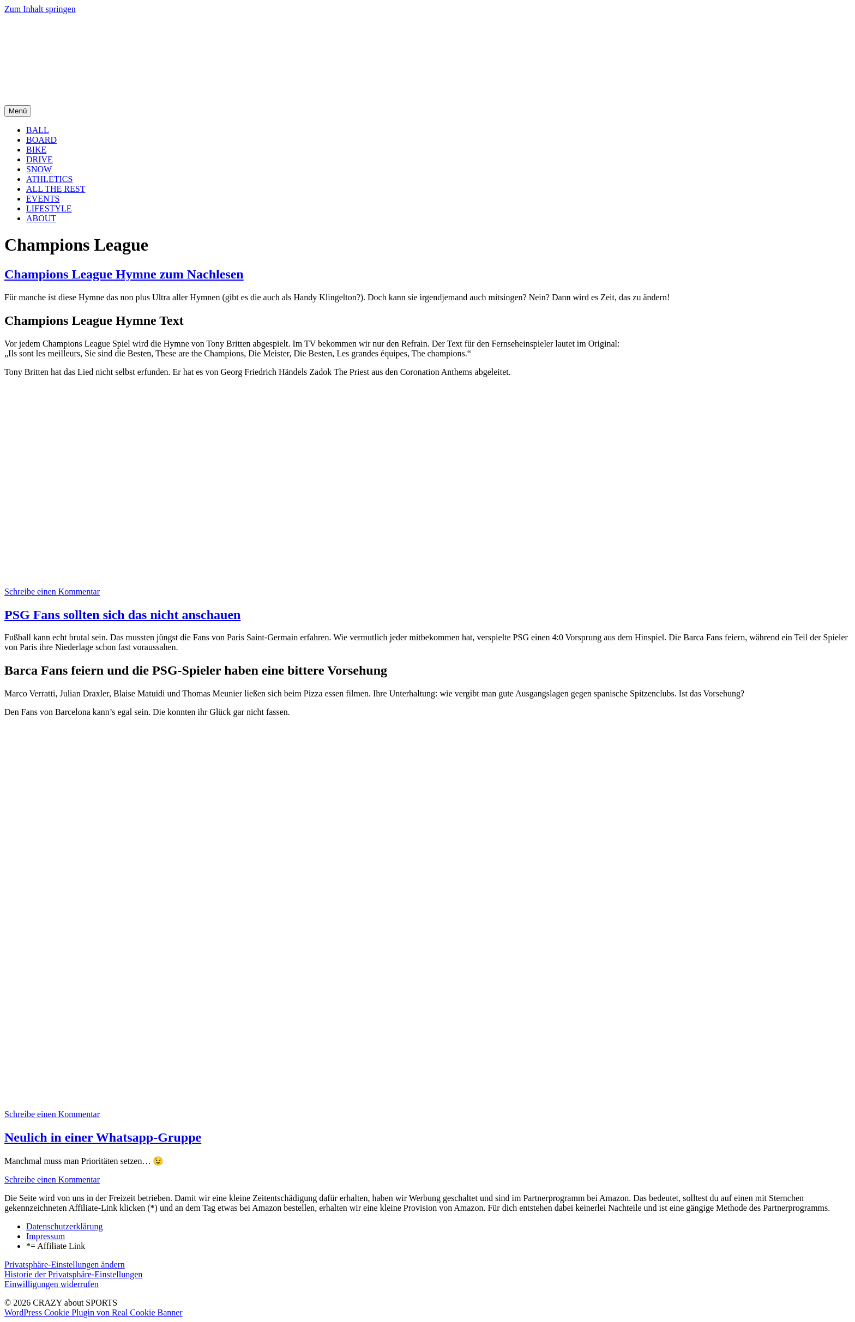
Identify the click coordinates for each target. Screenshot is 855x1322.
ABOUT (41, 218)
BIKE (36, 149)
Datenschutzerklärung (64, 1226)
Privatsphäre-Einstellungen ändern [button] (64, 1264)
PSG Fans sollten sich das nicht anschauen (122, 615)
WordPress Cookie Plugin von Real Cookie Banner (93, 1312)
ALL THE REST (55, 188)
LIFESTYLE (49, 208)
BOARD (41, 139)
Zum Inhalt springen (40, 9)
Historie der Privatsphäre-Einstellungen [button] (73, 1274)
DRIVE (39, 159)
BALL (37, 130)
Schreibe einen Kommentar (52, 591)
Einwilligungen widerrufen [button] (51, 1284)
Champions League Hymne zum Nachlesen (124, 274)
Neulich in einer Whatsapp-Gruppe (102, 1137)
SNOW (39, 169)
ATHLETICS (49, 179)
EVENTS (42, 198)
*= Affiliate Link (55, 1246)
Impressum (45, 1236)
